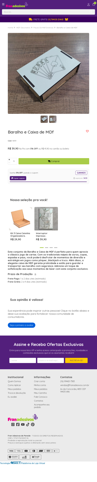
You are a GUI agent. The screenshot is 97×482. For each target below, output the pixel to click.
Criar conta (39, 396)
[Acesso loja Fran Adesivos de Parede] (88, 4)
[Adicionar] (9, 159)
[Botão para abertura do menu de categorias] (3, 4)
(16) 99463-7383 (67, 396)
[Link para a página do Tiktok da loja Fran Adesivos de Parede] (28, 439)
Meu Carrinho (40, 408)
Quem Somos (14, 396)
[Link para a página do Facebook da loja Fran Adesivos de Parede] (18, 439)
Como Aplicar (14, 400)
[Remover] (9, 162)
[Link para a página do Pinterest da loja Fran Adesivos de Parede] (33, 439)
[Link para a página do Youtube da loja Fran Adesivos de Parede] (23, 439)
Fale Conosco (40, 411)
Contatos (38, 415)
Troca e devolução (17, 408)
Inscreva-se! (76, 375)
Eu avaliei (12, 411)
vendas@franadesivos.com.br (74, 400)
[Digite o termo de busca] (44, 12)
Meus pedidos (14, 404)
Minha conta (40, 400)
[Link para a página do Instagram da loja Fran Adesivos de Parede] (13, 439)
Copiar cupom (18, 178)
